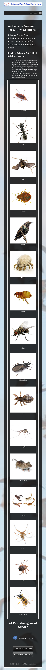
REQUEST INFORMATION (23, 654)
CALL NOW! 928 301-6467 (23, 648)
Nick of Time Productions (28, 664)
